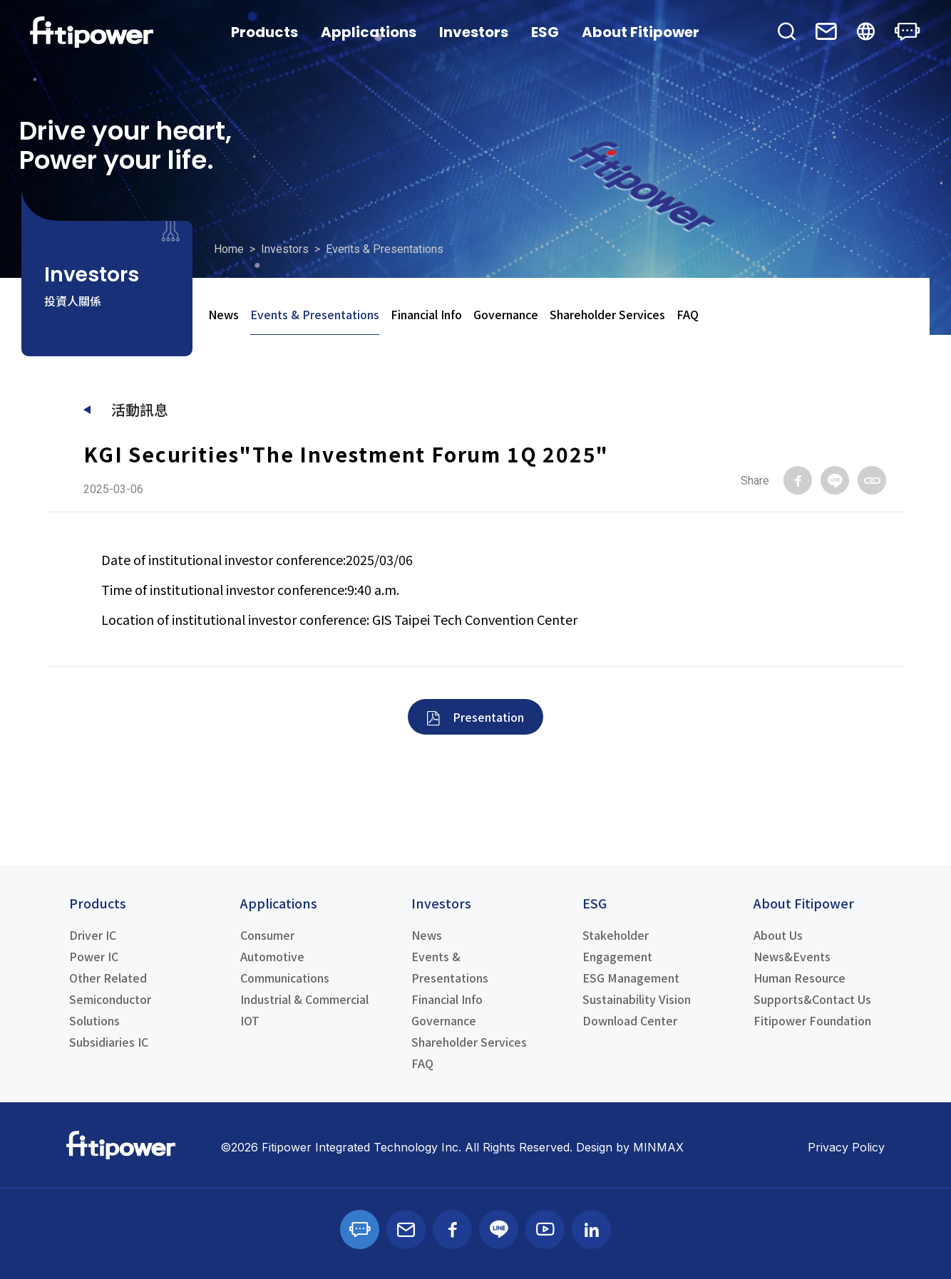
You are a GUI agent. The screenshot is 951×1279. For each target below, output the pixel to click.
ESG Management (630, 977)
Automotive (272, 956)
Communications (284, 977)
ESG (545, 32)
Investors (473, 32)
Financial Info (426, 314)
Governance (505, 314)
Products (264, 32)
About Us (778, 934)
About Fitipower (640, 32)
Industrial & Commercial (304, 999)
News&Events (792, 956)
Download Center (629, 1020)
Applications (368, 32)
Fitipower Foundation (812, 1020)
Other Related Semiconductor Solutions (110, 999)
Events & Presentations (314, 314)
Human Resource (799, 977)
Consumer (267, 934)
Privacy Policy (846, 1147)
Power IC (93, 956)
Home (229, 249)
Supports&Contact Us (812, 999)
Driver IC (92, 934)
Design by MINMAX (630, 1147)
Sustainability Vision (636, 999)
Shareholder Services (607, 314)
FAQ (688, 314)
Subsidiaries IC (108, 1041)
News (223, 314)
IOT (249, 1020)
